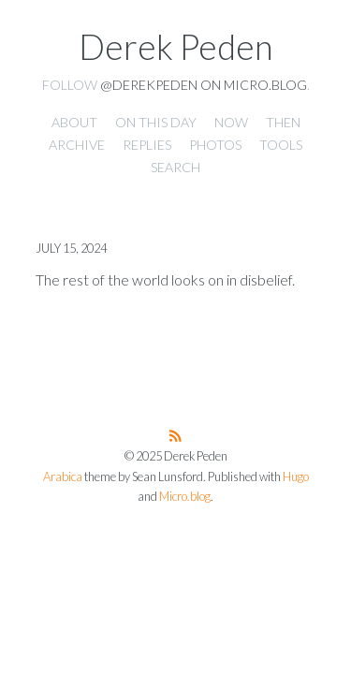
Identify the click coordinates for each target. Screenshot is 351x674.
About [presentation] (74, 122)
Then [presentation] (283, 122)
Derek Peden (176, 46)
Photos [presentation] (215, 145)
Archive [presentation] (77, 145)
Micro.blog (185, 497)
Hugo (296, 477)
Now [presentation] (231, 122)
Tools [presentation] (280, 145)
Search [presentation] (175, 167)
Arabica (62, 477)
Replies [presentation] (147, 145)
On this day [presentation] (156, 122)
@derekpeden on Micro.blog (203, 85)
